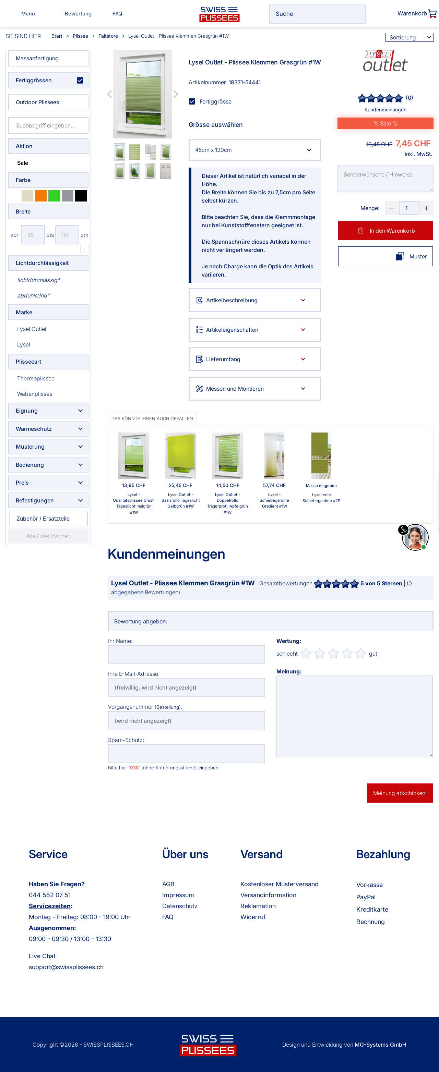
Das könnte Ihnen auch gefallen (152, 418)
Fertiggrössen (34, 80)
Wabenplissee (30, 394)
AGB (168, 884)
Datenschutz (180, 906)
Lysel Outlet (27, 329)
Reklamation (258, 906)
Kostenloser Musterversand (279, 884)
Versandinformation (268, 895)
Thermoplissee (31, 378)
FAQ (168, 917)
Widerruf (252, 917)
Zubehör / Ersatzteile (43, 518)
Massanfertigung (37, 58)
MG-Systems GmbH (380, 1044)
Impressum (178, 895)
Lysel (19, 344)
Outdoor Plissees (37, 102)
